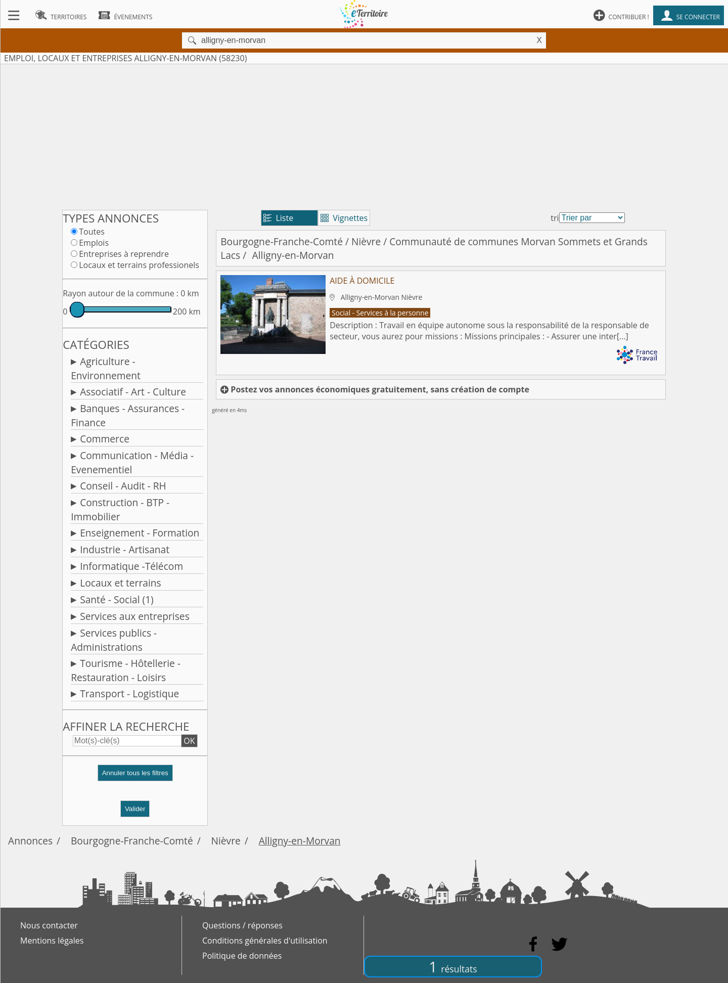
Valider (135, 809)
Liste (278, 218)
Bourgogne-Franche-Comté (281, 241)
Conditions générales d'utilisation (265, 940)
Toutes (92, 231)
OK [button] (189, 740)
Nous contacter (49, 925)
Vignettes (344, 218)
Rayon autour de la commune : (120, 293)
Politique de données (242, 955)
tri (555, 218)
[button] (135, 777)
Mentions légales (51, 940)
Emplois (94, 242)
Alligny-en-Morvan (300, 840)
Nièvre (366, 241)
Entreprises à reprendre (124, 253)
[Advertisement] (364, 135)
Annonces (30, 840)
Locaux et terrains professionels (139, 265)
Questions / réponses (242, 925)
